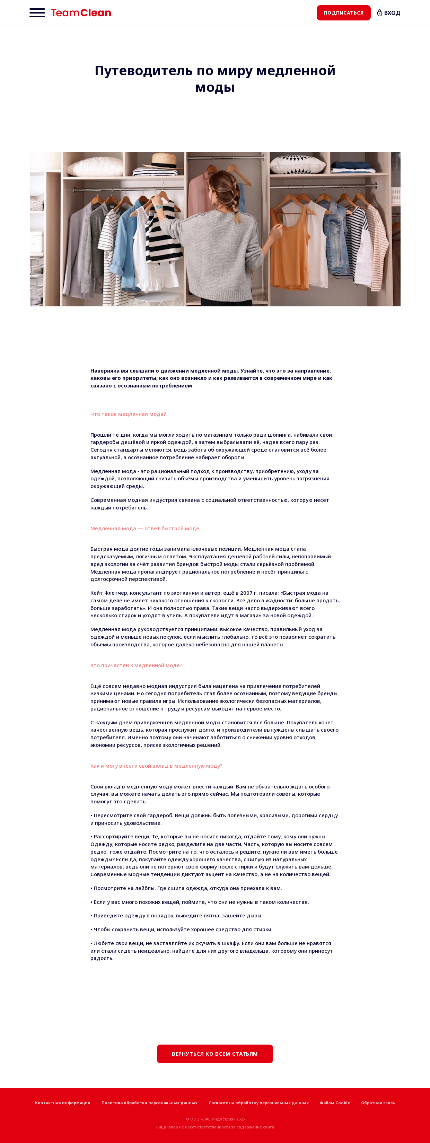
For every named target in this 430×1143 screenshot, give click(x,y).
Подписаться (343, 12)
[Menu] (37, 13)
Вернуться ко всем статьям (215, 1053)
